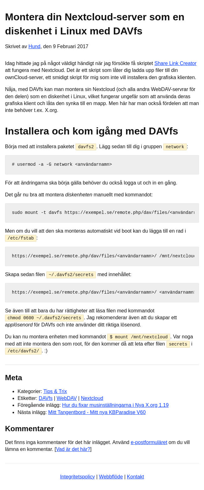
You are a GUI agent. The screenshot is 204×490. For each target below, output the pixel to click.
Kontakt (135, 476)
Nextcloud (92, 398)
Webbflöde (111, 476)
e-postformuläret (149, 441)
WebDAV (67, 398)
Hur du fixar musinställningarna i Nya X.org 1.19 (115, 404)
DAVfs (46, 398)
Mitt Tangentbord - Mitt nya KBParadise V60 (97, 411)
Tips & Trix (55, 390)
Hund (34, 46)
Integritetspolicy (77, 476)
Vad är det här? (73, 449)
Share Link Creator (175, 63)
